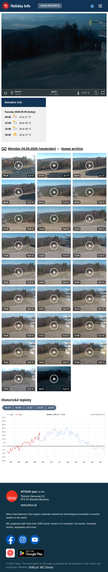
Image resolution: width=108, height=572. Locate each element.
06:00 (8, 407)
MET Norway (46, 567)
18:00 (51, 407)
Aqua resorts (49, 5)
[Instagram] (22, 540)
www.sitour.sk (29, 504)
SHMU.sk (34, 567)
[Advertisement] (78, 120)
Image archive (72, 149)
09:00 (18, 407)
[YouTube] (35, 540)
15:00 (40, 407)
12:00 (29, 407)
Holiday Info (13, 3)
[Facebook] (10, 540)
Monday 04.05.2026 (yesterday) (33, 149)
